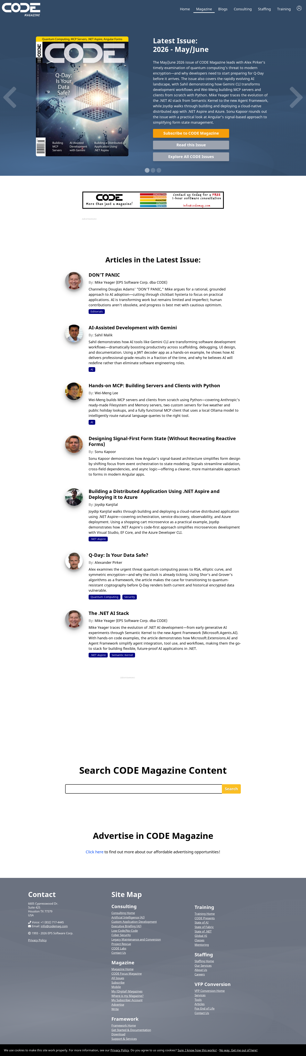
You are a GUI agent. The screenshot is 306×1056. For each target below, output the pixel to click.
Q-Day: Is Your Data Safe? (118, 555)
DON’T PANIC (104, 275)
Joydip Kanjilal (106, 505)
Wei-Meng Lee (106, 393)
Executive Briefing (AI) (126, 927)
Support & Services (124, 1039)
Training (284, 9)
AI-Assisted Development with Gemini (133, 328)
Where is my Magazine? (127, 996)
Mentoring (202, 945)
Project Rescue (121, 944)
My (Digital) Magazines (126, 992)
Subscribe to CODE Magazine (191, 133)
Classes (199, 941)
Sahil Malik (104, 335)
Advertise (117, 1005)
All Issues (117, 979)
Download (118, 1035)
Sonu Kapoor (105, 452)
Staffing (264, 9)
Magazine (204, 9)
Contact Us (118, 953)
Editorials (97, 312)
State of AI (201, 923)
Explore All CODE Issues (191, 157)
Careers (200, 975)
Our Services (203, 966)
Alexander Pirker (108, 563)
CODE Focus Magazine (126, 974)
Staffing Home (204, 962)
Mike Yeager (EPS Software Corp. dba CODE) (131, 283)
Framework (125, 1019)
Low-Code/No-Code (124, 931)
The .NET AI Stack (109, 613)
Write (115, 1010)
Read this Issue (191, 145)
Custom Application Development (134, 922)
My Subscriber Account (126, 1001)
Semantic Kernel (122, 655)
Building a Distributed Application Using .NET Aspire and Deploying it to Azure (154, 494)
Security (129, 597)
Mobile (116, 987)
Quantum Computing (104, 597)
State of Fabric (204, 928)
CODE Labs (118, 949)
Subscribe (118, 983)
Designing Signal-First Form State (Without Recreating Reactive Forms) (162, 442)
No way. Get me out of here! (238, 1050)
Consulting (243, 9)
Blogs (223, 9)
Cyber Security (121, 936)
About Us (201, 971)
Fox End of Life (204, 1009)
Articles (200, 1005)
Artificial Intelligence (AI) (128, 918)
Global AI (201, 936)
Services (200, 996)
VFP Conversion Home (210, 991)
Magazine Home (122, 970)
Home (185, 9)
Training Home (205, 914)
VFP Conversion (213, 985)
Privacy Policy (37, 941)
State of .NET (203, 932)
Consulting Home (123, 913)
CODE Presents (205, 919)
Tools (198, 1000)
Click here (94, 852)
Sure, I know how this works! (197, 1050)
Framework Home (123, 1026)
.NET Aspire (98, 539)
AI (92, 370)
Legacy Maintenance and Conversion (136, 940)
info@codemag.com (54, 927)
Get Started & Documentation (131, 1030)
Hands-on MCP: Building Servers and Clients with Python (154, 386)
